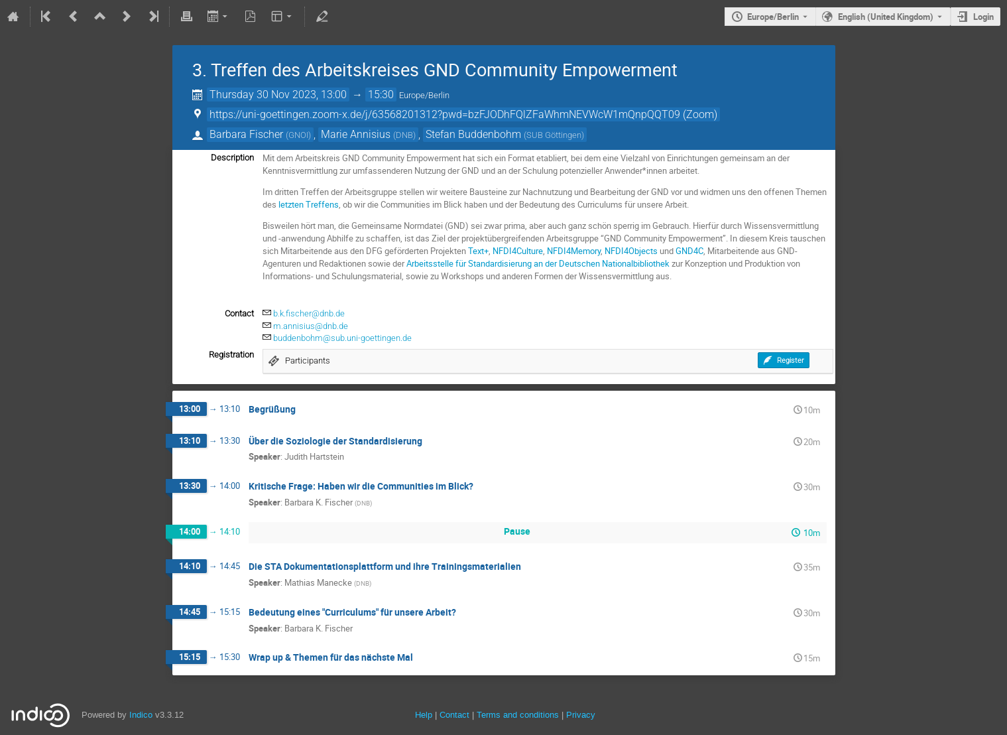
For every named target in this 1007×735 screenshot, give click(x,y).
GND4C (689, 251)
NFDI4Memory (574, 251)
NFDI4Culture (518, 251)
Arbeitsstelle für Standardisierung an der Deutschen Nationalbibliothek (538, 263)
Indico (140, 714)
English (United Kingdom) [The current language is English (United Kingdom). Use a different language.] (885, 17)
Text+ (478, 251)
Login (983, 17)
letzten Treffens (308, 204)
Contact (454, 714)
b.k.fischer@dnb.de (309, 313)
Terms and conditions (518, 714)
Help (423, 714)
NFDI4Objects (631, 251)
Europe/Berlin (773, 17)
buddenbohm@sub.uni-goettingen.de (342, 338)
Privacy (580, 714)
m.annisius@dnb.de (310, 326)
